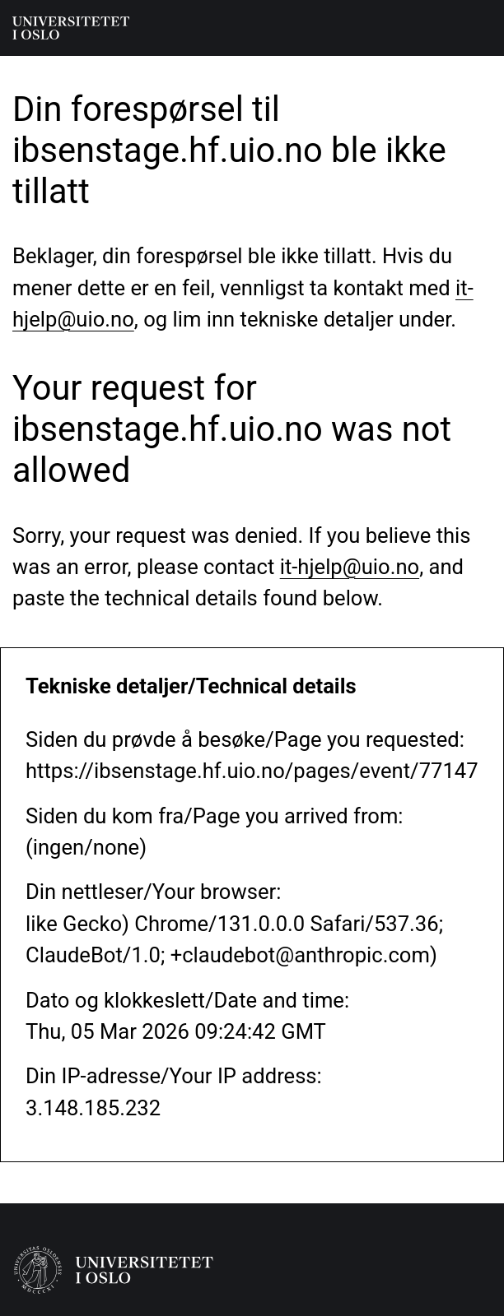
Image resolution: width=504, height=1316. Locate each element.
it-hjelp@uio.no (349, 566)
